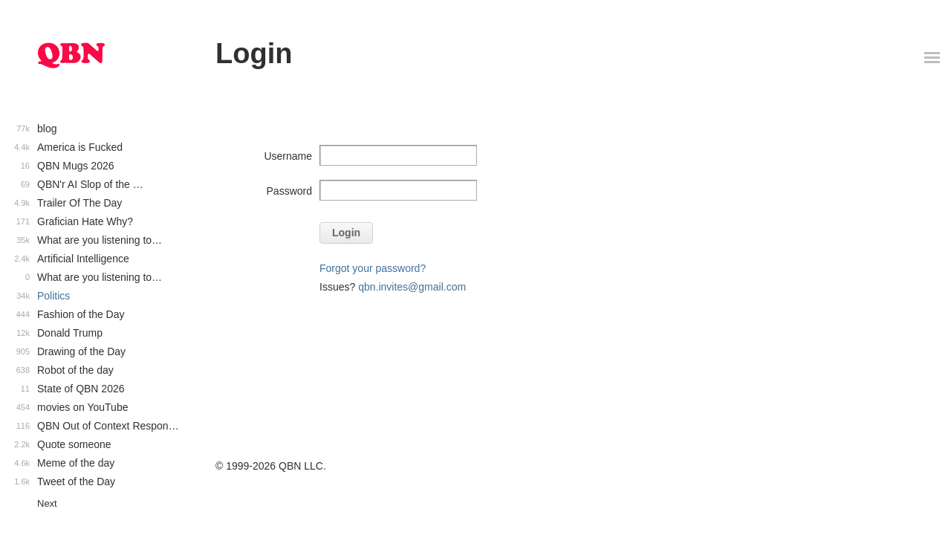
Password (289, 191)
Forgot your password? (372, 268)
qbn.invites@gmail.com (412, 287)
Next (47, 503)
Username (288, 156)
